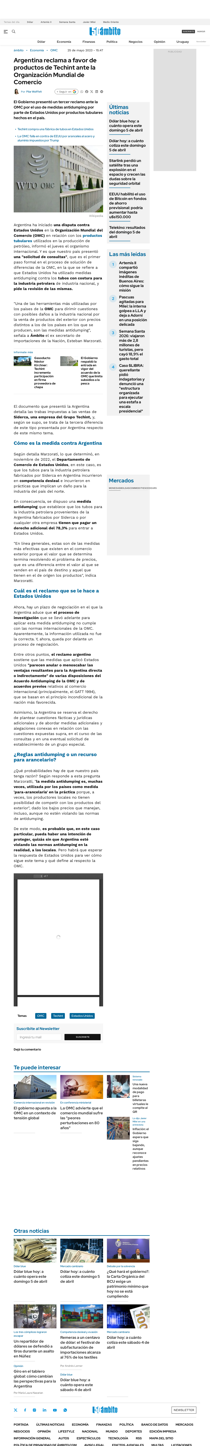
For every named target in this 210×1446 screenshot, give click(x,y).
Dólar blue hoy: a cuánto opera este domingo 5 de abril (126, 126)
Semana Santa (67, 22)
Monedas (114, 488)
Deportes (133, 1431)
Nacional (90, 1431)
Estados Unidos (82, 1016)
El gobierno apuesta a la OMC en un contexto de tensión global (35, 1113)
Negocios (135, 42)
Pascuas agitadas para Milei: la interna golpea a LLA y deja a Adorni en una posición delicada (133, 311)
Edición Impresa (163, 1431)
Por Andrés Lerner (71, 1366)
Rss (139, 1438)
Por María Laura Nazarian (28, 1392)
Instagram (34, 1410)
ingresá (201, 31)
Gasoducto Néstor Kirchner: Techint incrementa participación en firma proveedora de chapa (45, 372)
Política (112, 42)
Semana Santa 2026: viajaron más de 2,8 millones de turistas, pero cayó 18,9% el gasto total (132, 345)
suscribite (188, 31)
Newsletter (201, 41)
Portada (21, 1425)
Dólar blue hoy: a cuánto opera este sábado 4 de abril (76, 1384)
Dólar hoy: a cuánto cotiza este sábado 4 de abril (128, 1342)
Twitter (16, 1410)
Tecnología (118, 1438)
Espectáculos (88, 1438)
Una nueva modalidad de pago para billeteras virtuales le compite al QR (140, 1098)
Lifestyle (66, 1431)
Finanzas (89, 42)
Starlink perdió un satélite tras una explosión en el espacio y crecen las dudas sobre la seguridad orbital (127, 172)
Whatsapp (65, 1410)
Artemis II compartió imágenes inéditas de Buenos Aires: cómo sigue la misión (131, 276)
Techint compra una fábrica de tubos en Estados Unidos (55, 129)
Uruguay (183, 42)
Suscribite (83, 1037)
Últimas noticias (50, 1425)
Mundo (112, 1431)
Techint (58, 1016)
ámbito (19, 50)
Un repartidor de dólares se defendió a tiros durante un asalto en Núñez (34, 1349)
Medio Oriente (111, 22)
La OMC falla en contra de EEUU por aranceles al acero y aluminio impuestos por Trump (56, 138)
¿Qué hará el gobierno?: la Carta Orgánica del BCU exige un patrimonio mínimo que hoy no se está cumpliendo (128, 1284)
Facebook (25, 1410)
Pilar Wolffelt (34, 91)
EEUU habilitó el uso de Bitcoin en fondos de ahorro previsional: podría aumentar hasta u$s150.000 (127, 205)
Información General (32, 1438)
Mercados (184, 1425)
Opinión (159, 42)
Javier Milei (89, 22)
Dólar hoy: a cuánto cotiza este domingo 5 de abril (127, 145)
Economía (64, 42)
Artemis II (46, 22)
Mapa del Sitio (161, 1438)
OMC (54, 50)
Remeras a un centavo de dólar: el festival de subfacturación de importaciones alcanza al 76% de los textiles (80, 1347)
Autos (63, 1438)
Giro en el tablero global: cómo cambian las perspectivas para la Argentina (35, 1379)
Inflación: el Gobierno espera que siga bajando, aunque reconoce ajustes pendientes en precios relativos (141, 1149)
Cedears (151, 488)
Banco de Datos (154, 1425)
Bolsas (125, 488)
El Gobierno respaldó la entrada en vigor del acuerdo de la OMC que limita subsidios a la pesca (92, 370)
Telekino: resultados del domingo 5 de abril (127, 232)
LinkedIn (44, 1410)
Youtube (55, 1410)
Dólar (30, 22)
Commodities (138, 488)
